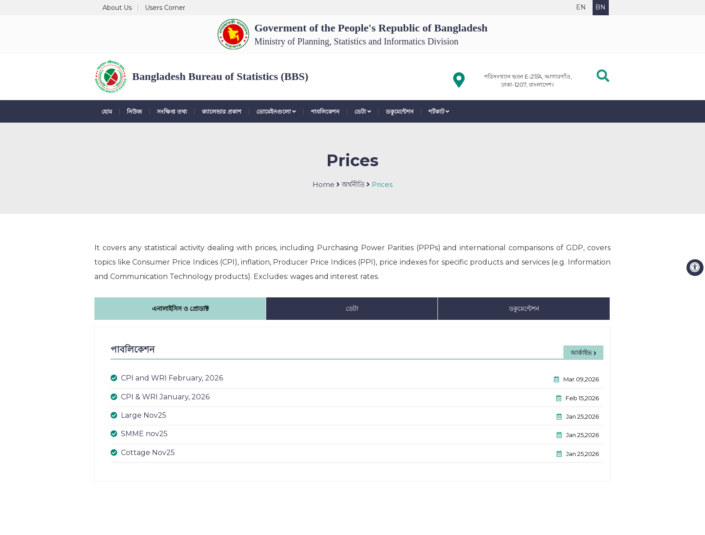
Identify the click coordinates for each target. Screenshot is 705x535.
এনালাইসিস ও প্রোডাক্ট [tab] (180, 309)
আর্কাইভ (583, 353)
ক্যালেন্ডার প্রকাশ (221, 112)
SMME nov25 (139, 433)
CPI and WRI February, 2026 (167, 378)
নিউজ (134, 112)
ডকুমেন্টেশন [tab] (524, 309)
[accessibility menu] (695, 267)
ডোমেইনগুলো (276, 112)
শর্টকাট (438, 112)
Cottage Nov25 (143, 452)
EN (581, 7)
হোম (107, 112)
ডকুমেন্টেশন (400, 112)
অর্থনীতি (353, 184)
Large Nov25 (138, 415)
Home (323, 184)
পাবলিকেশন (325, 112)
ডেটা (362, 112)
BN (600, 7)
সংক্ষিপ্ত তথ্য (172, 112)
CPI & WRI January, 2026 (160, 397)
